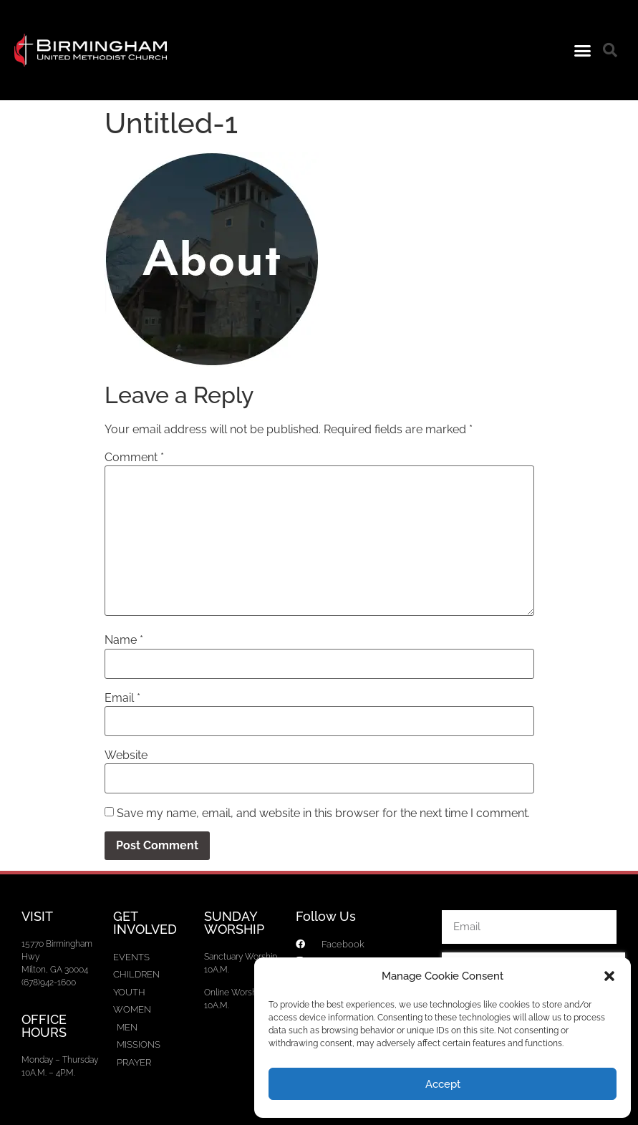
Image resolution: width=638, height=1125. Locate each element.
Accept (442, 1084)
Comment (134, 457)
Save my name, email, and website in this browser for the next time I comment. (323, 813)
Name (124, 640)
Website (126, 755)
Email (122, 698)
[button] (609, 976)
